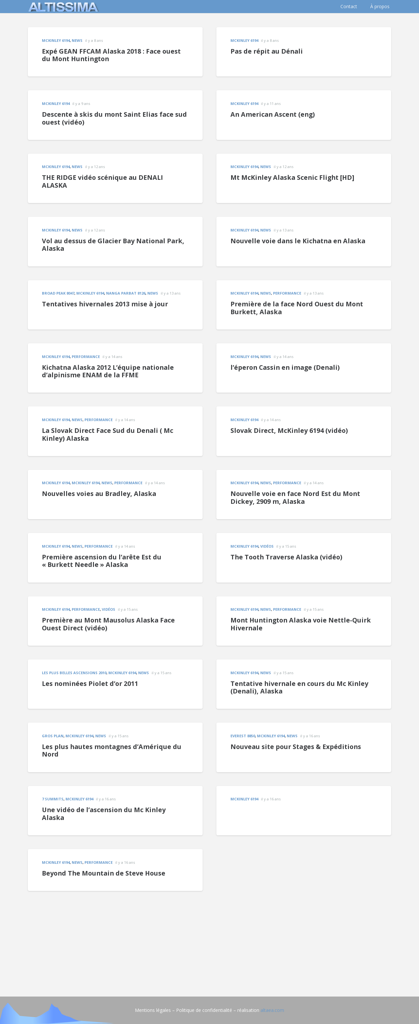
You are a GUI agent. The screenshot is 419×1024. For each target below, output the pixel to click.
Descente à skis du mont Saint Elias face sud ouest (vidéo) (114, 118)
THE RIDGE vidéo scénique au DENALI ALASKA (102, 181)
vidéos (267, 546)
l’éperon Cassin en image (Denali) (285, 367)
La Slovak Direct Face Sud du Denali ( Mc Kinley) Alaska (107, 434)
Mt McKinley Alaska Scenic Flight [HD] (292, 177)
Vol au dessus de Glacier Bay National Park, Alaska (113, 244)
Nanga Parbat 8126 (125, 293)
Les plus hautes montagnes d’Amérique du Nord (111, 750)
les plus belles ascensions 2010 (74, 672)
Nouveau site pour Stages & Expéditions (295, 746)
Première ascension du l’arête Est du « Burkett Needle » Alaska (101, 561)
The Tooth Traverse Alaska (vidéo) (286, 557)
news (77, 40)
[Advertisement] (209, 936)
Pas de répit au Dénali (266, 51)
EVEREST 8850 (242, 735)
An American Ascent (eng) (272, 114)
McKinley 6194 (56, 40)
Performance (287, 293)
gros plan (53, 735)
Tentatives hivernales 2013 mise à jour (105, 303)
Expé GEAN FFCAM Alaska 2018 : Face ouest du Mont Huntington (111, 55)
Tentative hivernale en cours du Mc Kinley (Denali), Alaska (299, 687)
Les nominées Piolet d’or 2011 (90, 683)
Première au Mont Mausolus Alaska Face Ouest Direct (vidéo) (108, 624)
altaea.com (272, 1010)
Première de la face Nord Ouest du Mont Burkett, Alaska (296, 307)
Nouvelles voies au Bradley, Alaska (99, 493)
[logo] (62, 6)
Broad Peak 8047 (58, 293)
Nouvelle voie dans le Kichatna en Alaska (297, 240)
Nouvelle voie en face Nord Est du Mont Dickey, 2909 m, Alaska (295, 497)
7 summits (53, 798)
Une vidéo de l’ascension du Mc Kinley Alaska (104, 813)
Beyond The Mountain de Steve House (103, 873)
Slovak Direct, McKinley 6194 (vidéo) (289, 430)
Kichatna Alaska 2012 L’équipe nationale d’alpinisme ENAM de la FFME (108, 371)
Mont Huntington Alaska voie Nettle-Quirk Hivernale (300, 624)
